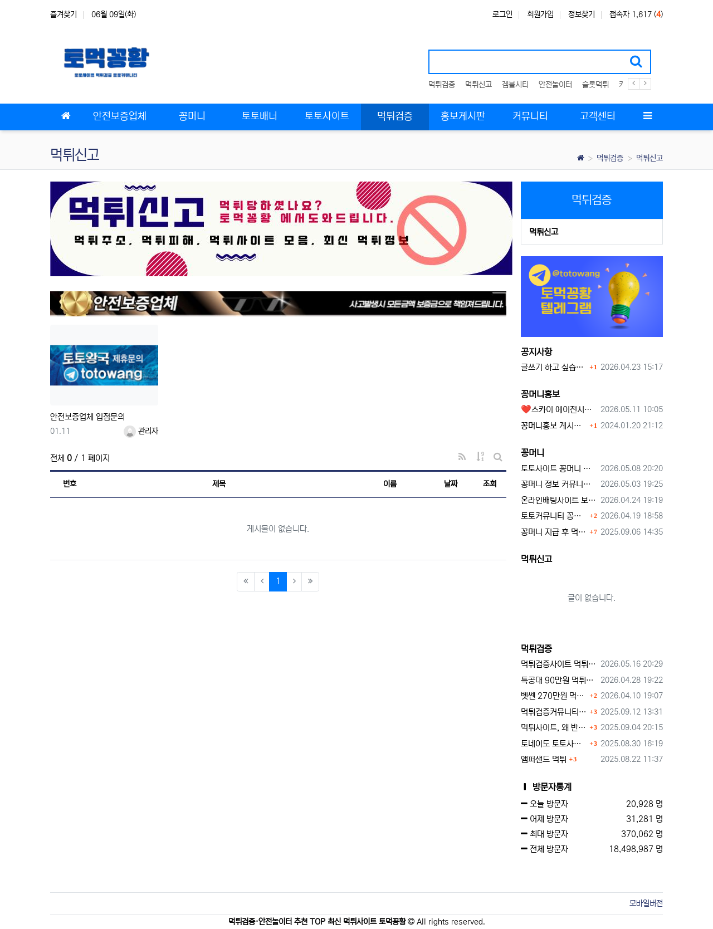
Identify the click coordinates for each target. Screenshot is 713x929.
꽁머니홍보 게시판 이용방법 (554, 426)
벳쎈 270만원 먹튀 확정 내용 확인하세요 (554, 696)
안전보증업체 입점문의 (87, 417)
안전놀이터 (555, 84)
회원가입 (540, 14)
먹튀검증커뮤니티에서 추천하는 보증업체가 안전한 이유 (554, 712)
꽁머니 (532, 453)
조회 (489, 484)
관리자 (141, 431)
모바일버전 (646, 903)
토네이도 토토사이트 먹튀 (554, 744)
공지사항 (536, 352)
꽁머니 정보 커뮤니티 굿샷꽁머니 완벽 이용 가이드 (559, 484)
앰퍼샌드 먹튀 (544, 759)
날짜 (450, 484)
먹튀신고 (478, 84)
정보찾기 (581, 14)
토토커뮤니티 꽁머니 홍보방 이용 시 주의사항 (554, 516)
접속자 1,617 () (636, 14)
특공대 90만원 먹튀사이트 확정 (559, 680)
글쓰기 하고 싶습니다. (554, 367)
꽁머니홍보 (540, 394)
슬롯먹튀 (595, 84)
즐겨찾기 (63, 14)
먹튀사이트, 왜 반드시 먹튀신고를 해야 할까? (554, 727)
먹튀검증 (441, 84)
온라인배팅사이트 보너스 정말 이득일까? (559, 500)
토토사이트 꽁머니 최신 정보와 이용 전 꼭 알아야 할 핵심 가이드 (559, 468)
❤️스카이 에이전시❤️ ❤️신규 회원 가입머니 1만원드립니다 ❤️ (559, 409)
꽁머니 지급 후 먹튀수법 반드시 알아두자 (554, 532)
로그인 (502, 14)
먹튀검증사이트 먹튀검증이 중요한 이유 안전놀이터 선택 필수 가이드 (559, 664)
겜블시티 (515, 84)
